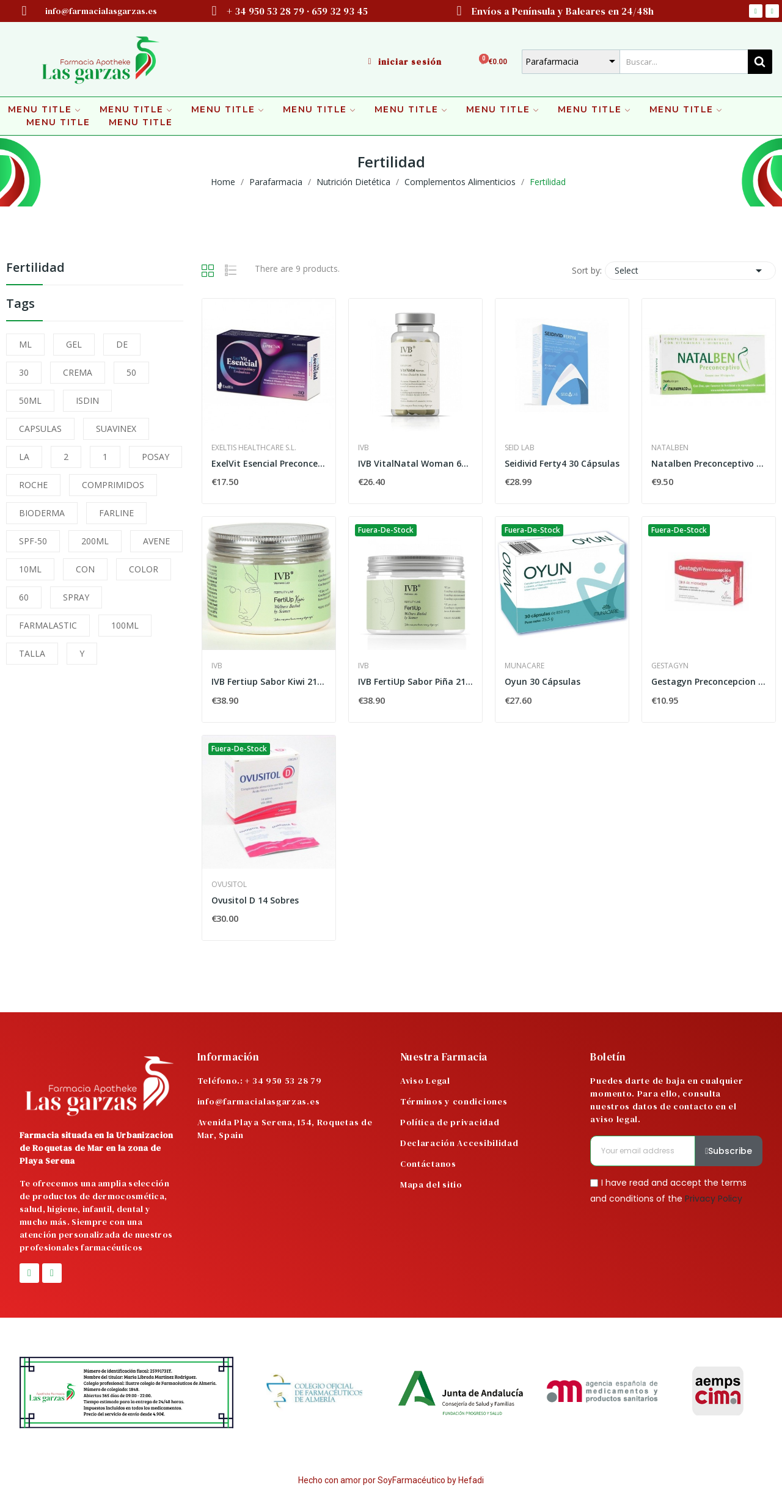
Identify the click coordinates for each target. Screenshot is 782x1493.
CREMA (77, 372)
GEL (74, 344)
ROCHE (33, 485)
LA (24, 456)
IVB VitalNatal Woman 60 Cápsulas (415, 463)
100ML (125, 625)
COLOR (143, 569)
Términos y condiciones (453, 1101)
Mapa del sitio (431, 1184)
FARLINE (116, 513)
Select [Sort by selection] (690, 270)
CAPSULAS (40, 428)
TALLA (32, 653)
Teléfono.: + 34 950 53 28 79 (259, 1081)
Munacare (524, 666)
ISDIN (87, 400)
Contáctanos (428, 1164)
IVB (363, 447)
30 (24, 372)
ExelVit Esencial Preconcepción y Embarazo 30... (268, 463)
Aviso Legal (425, 1081)
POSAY (155, 456)
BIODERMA (42, 513)
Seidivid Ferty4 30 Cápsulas (562, 463)
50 (131, 372)
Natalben (670, 447)
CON (85, 569)
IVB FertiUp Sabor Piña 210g (415, 681)
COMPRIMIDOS (113, 485)
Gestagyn (670, 666)
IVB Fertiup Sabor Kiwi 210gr (268, 681)
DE (122, 344)
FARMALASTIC (48, 625)
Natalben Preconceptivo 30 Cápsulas (708, 463)
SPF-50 (33, 541)
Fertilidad (35, 268)
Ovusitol (229, 884)
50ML (30, 400)
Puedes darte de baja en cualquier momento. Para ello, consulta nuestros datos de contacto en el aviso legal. (666, 1100)
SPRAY (76, 597)
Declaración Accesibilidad (459, 1143)
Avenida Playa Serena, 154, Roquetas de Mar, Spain (285, 1128)
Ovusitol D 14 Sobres (255, 900)
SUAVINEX (116, 428)
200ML (95, 541)
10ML (30, 569)
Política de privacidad (449, 1122)
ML (25, 344)
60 (24, 597)
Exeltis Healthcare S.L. (253, 447)
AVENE (156, 541)
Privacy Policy (713, 1198)
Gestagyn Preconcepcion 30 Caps (708, 681)
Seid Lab (520, 447)
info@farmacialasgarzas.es (258, 1101)
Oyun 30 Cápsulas (542, 681)
